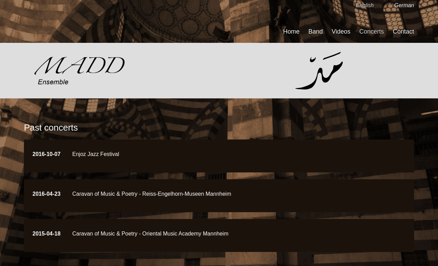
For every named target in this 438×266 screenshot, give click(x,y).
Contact (403, 31)
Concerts (371, 31)
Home (291, 31)
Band (315, 31)
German (404, 5)
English (365, 5)
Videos (341, 31)
